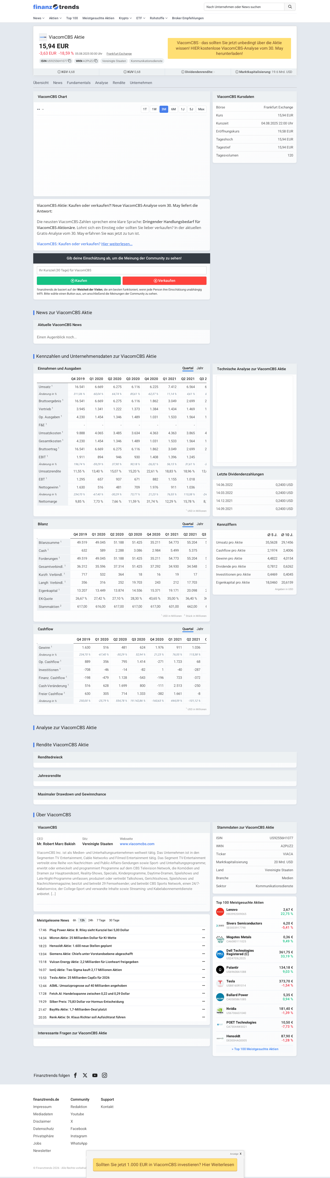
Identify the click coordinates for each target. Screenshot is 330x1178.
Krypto (124, 18)
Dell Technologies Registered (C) (240, 953)
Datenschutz (43, 1130)
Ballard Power (237, 996)
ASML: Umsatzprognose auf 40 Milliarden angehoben (88, 986)
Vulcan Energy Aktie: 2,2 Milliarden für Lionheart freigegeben (94, 963)
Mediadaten (43, 1115)
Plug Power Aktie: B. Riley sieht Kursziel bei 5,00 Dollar (89, 931)
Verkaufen (166, 281)
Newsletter (42, 1152)
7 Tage (101, 921)
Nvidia (231, 1010)
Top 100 (72, 18)
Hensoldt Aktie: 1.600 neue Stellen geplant (81, 947)
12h (82, 921)
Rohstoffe (157, 18)
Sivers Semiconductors (244, 924)
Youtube (77, 1115)
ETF (139, 18)
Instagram (79, 1137)
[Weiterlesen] (203, 931)
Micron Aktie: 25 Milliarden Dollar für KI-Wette (83, 939)
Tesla (231, 982)
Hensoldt (233, 1037)
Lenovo (232, 911)
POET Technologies (242, 1023)
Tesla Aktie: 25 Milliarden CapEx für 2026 (80, 979)
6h (74, 921)
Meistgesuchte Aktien (98, 18)
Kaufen (81, 281)
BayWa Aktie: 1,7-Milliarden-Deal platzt (78, 1010)
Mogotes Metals (239, 938)
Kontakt (107, 1108)
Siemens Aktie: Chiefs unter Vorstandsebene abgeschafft (91, 955)
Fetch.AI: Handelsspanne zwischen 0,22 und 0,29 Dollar (90, 994)
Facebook (79, 1130)
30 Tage (114, 921)
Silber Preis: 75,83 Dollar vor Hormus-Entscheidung (87, 1002)
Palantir (233, 968)
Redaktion (79, 1108)
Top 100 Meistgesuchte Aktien (256, 1050)
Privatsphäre (43, 1137)
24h (90, 921)
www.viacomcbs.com (137, 845)
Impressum (42, 1108)
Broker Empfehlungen (188, 18)
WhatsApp (79, 1144)
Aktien (53, 18)
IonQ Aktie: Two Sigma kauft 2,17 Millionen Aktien (86, 971)
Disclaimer (42, 1122)
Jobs (37, 1144)
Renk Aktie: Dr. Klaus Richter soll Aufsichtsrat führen (88, 1018)
